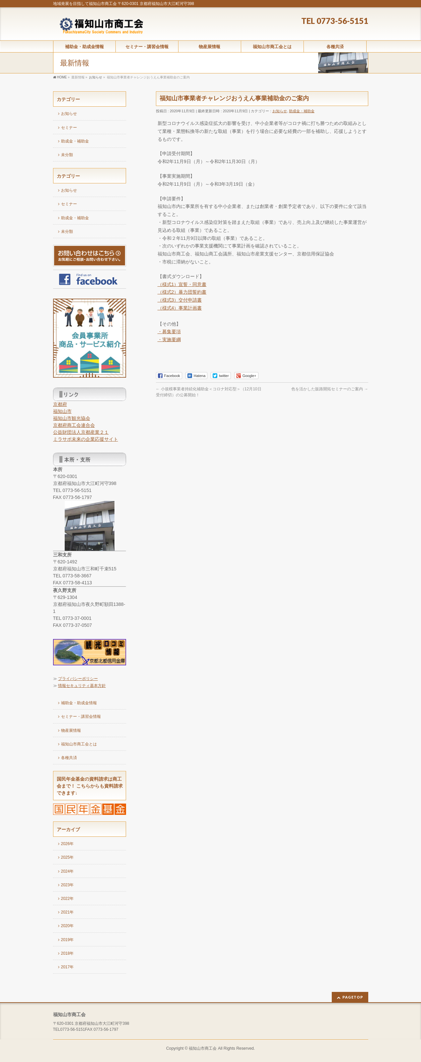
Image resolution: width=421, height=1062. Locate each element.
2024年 (67, 871)
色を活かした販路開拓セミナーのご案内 (329, 389)
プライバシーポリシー (78, 678)
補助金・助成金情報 (79, 703)
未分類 (67, 154)
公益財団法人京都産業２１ (81, 432)
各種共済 (69, 757)
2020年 (67, 925)
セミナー (69, 127)
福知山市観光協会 (71, 418)
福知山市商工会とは (79, 744)
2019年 (67, 939)
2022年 (67, 898)
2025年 (67, 857)
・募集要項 (169, 331)
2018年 (67, 953)
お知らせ (279, 111)
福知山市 (62, 411)
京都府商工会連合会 (74, 425)
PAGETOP (352, 997)
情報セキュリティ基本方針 (82, 685)
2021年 (67, 912)
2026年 (67, 843)
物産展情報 (71, 730)
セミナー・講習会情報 (81, 716)
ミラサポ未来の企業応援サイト (85, 439)
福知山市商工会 (203, 1048)
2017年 (67, 967)
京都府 (60, 404)
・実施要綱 (169, 339)
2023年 (67, 885)
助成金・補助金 (302, 111)
